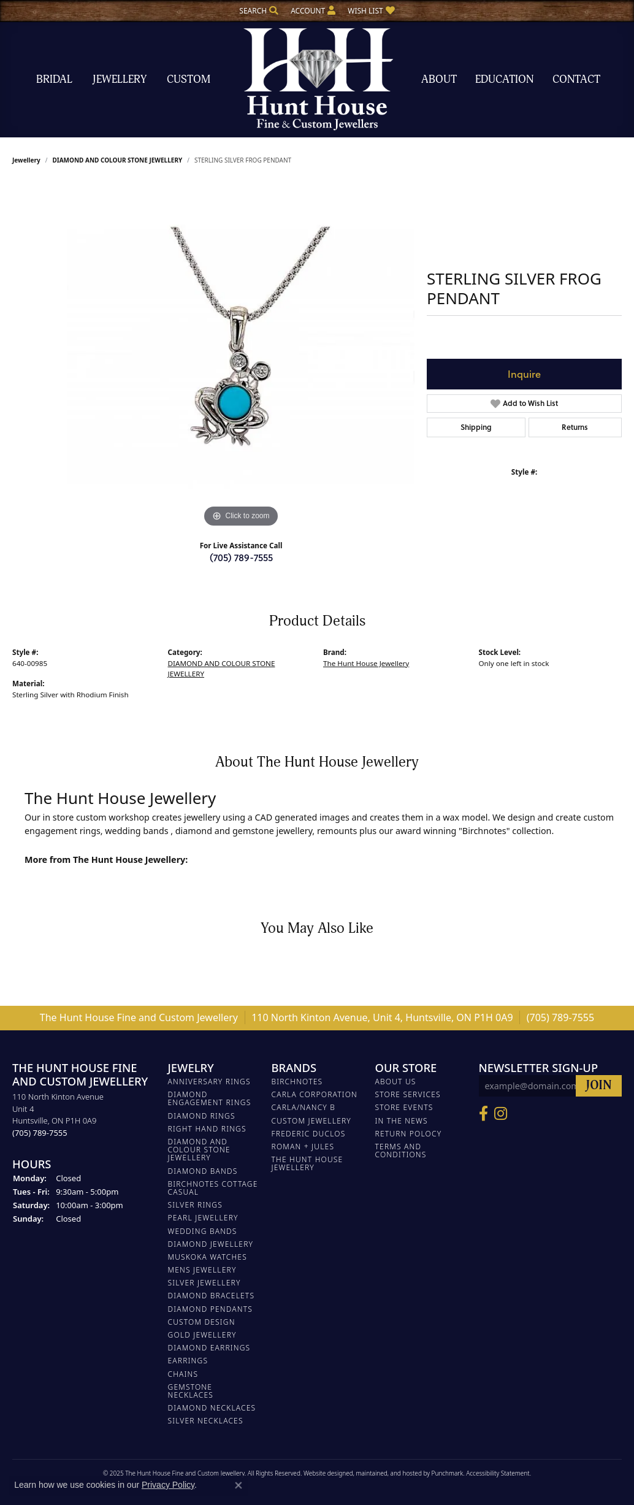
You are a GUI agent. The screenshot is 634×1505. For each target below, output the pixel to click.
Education (504, 79)
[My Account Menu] (313, 10)
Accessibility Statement (497, 1472)
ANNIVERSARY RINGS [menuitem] (209, 1082)
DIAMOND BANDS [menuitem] (203, 1170)
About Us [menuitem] (395, 1082)
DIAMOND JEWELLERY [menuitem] (211, 1243)
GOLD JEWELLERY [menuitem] (202, 1335)
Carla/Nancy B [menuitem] (304, 1107)
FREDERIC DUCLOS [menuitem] (309, 1133)
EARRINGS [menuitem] (188, 1361)
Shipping (476, 427)
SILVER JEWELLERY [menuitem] (204, 1283)
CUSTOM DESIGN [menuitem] (201, 1321)
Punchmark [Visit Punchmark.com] (448, 1472)
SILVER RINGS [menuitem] (195, 1205)
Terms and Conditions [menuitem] (401, 1150)
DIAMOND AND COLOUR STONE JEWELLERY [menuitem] (199, 1150)
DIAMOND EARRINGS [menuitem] (209, 1348)
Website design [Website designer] (325, 1472)
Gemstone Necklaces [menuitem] (191, 1390)
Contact (576, 79)
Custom (188, 79)
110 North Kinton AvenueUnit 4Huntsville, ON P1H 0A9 (58, 1114)
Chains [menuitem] (183, 1373)
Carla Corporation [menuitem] (315, 1094)
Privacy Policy (168, 1485)
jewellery (26, 160)
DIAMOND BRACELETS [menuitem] (211, 1296)
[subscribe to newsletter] (599, 1086)
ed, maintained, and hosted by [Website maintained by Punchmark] (388, 1472)
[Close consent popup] (238, 1485)
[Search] (258, 10)
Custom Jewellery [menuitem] (311, 1120)
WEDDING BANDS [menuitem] (202, 1231)
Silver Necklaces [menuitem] (205, 1421)
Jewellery (120, 79)
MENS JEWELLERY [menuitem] (202, 1270)
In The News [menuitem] (401, 1120)
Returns (575, 427)
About (439, 79)
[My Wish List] (371, 10)
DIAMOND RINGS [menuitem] (201, 1115)
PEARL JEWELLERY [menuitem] (203, 1218)
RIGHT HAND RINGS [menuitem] (207, 1128)
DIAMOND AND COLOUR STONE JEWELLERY (117, 160)
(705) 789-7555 (241, 557)
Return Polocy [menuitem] (408, 1133)
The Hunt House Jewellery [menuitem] (307, 1163)
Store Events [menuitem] (404, 1107)
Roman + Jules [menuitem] (303, 1147)
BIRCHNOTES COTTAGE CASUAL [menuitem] (213, 1187)
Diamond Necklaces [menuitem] (212, 1408)
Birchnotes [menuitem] (297, 1082)
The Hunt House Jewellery (366, 663)
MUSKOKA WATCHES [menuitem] (207, 1256)
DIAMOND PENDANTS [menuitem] (210, 1308)
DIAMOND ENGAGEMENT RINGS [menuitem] (209, 1098)
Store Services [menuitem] (408, 1094)
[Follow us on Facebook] (483, 1113)
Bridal (54, 79)
